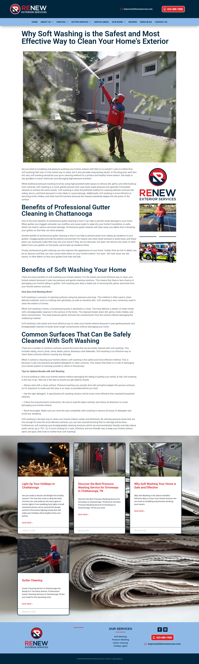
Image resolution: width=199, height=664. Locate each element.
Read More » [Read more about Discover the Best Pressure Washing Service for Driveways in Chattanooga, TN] (83, 515)
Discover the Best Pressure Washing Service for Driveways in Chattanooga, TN (98, 487)
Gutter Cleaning (32, 580)
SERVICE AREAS (101, 22)
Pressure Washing (120, 639)
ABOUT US (46, 22)
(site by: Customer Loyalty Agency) (110, 659)
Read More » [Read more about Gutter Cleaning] (27, 604)
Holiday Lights (120, 646)
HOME (35, 22)
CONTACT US (161, 22)
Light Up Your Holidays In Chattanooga (38, 485)
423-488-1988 (175, 9)
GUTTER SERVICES (79, 22)
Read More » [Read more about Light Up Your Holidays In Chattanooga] (27, 523)
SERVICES (61, 22)
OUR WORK (117, 22)
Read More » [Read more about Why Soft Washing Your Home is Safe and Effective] (139, 511)
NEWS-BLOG (146, 22)
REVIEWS (133, 22)
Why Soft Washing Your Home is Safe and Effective (155, 485)
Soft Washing (120, 636)
